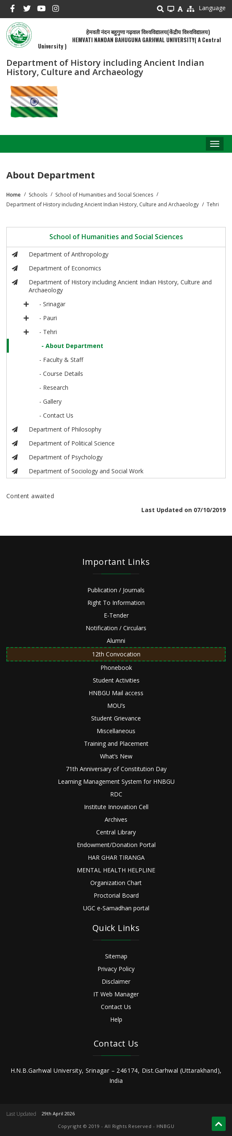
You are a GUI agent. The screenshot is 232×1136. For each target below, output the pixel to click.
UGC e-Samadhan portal (116, 908)
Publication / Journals (116, 590)
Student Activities (116, 680)
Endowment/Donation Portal (116, 845)
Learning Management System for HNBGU (116, 781)
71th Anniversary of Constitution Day (116, 769)
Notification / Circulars (116, 628)
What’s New (116, 756)
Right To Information (116, 603)
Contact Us (116, 1007)
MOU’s (116, 706)
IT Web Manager (116, 994)
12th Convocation (116, 654)
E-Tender (116, 615)
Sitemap (116, 956)
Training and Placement (116, 743)
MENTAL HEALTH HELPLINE (116, 870)
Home (13, 194)
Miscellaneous (116, 731)
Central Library (116, 832)
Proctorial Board (116, 895)
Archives (116, 819)
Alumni (116, 641)
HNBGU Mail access (116, 693)
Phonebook (116, 668)
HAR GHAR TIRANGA (116, 857)
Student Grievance (116, 718)
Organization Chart (116, 883)
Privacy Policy (116, 969)
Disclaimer (116, 981)
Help (116, 1019)
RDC (116, 794)
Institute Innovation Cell (116, 807)
